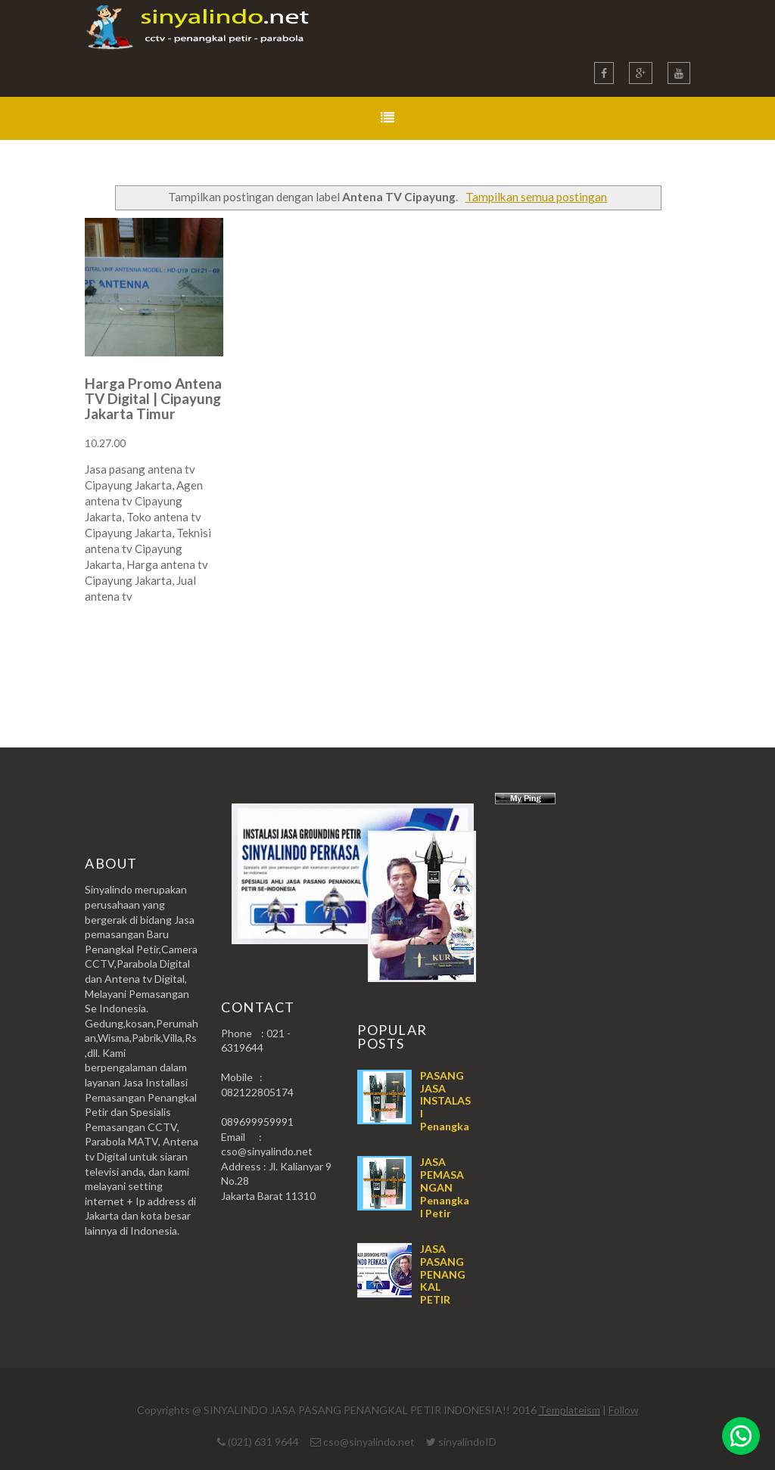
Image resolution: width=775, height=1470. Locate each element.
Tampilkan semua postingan (536, 197)
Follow (623, 1409)
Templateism (569, 1409)
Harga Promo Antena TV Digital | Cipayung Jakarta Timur (153, 398)
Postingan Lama (613, 655)
